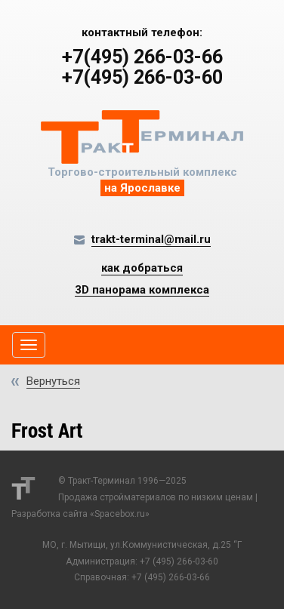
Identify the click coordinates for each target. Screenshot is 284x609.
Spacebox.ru (119, 514)
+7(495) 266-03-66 (142, 57)
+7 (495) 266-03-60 (179, 561)
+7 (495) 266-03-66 (170, 577)
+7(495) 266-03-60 (142, 77)
